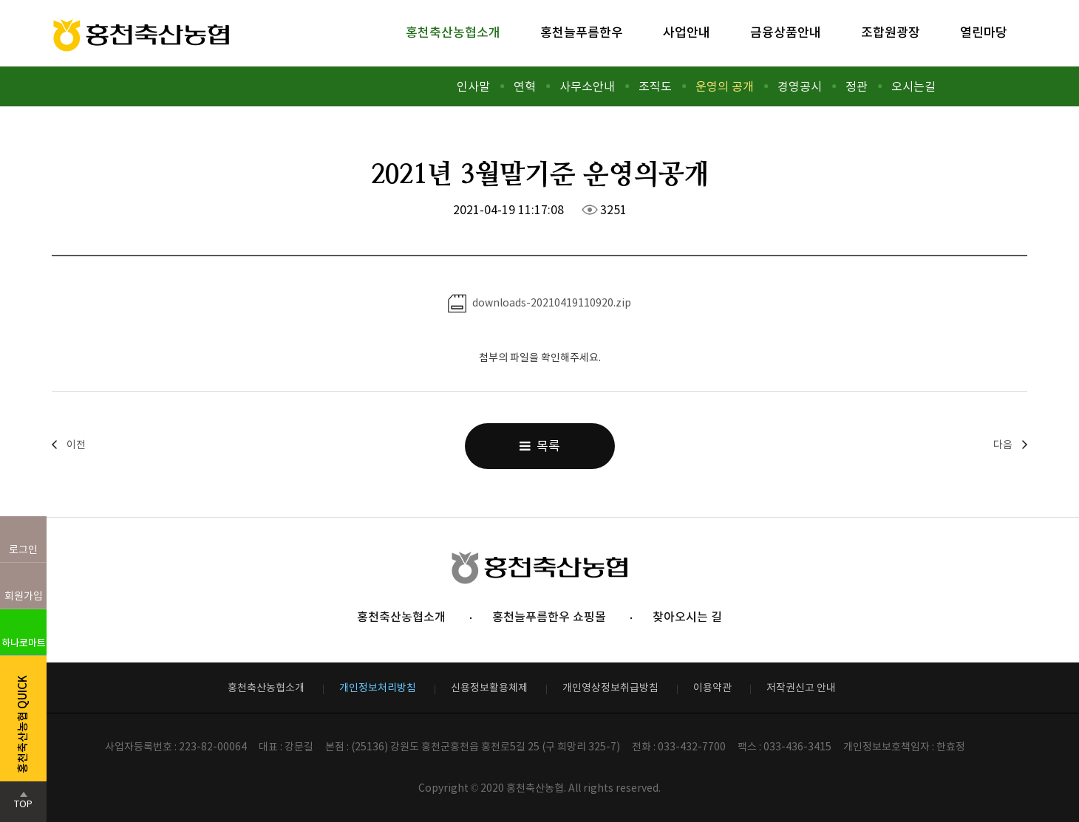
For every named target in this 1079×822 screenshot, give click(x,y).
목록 (540, 446)
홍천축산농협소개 (453, 32)
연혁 (525, 86)
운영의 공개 (724, 86)
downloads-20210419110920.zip (539, 303)
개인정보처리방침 (377, 687)
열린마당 (983, 32)
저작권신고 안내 (801, 687)
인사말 (473, 86)
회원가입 (23, 596)
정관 (856, 86)
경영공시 (799, 86)
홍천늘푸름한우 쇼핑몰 (549, 616)
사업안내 (686, 32)
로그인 (23, 549)
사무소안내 (587, 86)
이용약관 (712, 687)
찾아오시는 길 (687, 616)
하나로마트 (23, 643)
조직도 (655, 86)
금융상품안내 (785, 32)
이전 (76, 444)
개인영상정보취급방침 (610, 687)
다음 (1002, 444)
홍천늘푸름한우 (581, 32)
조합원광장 (890, 32)
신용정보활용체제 (489, 687)
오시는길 (913, 86)
